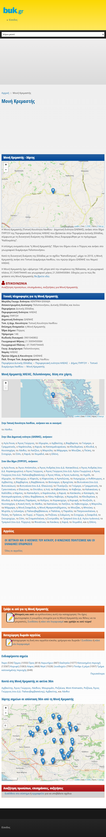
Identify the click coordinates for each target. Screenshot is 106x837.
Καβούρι (76, 489)
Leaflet (76, 226)
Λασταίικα (52, 503)
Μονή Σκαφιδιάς (27, 507)
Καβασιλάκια (61, 489)
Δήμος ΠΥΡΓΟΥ (79, 363)
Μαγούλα (47, 450)
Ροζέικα (52, 514)
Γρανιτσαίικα (9, 489)
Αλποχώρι (21, 478)
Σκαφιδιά (92, 514)
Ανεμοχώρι (79, 478)
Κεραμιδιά (72, 496)
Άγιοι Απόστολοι (27, 467)
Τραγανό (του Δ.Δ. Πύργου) (16, 521)
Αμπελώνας (63, 478)
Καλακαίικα (91, 489)
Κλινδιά (90, 446)
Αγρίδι (86, 474)
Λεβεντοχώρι (81, 503)
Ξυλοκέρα (18, 511)
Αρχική (5, 92)
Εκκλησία (64, 662)
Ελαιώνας (24, 489)
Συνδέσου (33, 621)
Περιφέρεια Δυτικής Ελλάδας (17, 363)
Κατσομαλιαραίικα (56, 446)
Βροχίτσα (68, 482)
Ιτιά (48, 489)
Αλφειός (34, 478)
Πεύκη (87, 450)
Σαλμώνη (65, 514)
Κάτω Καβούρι (56, 496)
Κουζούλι (87, 500)
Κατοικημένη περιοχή (88, 662)
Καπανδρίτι (33, 493)
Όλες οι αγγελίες (13, 550)
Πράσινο (17, 514)
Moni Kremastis (74, 687)
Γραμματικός (8, 446)
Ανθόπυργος (95, 478)
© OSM (87, 226)
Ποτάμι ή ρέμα (81, 666)
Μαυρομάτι (48, 687)
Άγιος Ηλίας (54, 474)
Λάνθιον (36, 687)
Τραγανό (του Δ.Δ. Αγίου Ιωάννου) (81, 518)
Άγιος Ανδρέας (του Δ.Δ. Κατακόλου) (59, 467)
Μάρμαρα (62, 450)
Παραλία (68, 511)
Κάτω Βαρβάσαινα (34, 496)
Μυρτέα (6, 511)
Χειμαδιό (39, 453)
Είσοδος (13, 19)
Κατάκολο (75, 493)
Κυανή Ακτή (24, 503)
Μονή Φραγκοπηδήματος (53, 507)
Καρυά (38, 446)
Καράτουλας (24, 446)
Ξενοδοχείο (60, 666)
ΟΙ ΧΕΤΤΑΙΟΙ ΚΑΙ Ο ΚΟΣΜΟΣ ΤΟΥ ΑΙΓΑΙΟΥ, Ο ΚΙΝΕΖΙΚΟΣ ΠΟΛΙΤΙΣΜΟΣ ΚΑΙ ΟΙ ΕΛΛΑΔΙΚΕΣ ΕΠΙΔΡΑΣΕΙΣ (50, 542)
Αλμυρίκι (43, 443)
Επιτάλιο (38, 489)
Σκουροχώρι (8, 518)
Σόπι (18, 453)
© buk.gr (100, 226)
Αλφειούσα (47, 478)
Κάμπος (19, 493)
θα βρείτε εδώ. (42, 276)
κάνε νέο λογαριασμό (52, 621)
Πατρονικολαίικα (86, 511)
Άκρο (4, 662)
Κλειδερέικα (76, 446)
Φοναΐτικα (39, 521)
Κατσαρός (89, 493)
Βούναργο (54, 482)
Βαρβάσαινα (37, 482)
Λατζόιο (35, 450)
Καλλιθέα (6, 493)
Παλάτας (55, 511)
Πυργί (29, 514)
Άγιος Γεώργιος (26, 443)
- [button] (6, 169)
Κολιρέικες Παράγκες (25, 500)
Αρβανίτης (57, 443)
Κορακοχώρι (59, 500)
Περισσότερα (97, 673)
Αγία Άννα (9, 443)
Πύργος (40, 514)
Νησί (43, 666)
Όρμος (17, 662)
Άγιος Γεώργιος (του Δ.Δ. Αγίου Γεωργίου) (68, 471)
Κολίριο (44, 500)
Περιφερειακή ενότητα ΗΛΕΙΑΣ (51, 363)
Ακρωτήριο (47, 662)
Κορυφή (74, 500)
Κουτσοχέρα (8, 450)
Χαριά (27, 453)
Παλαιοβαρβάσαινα (37, 511)
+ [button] (6, 165)
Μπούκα (87, 507)
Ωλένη (54, 453)
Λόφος (30, 666)
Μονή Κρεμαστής (35, 366)
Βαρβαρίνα (72, 443)
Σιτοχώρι (6, 453)
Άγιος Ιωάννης (71, 474)
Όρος (31, 662)
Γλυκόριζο (62, 485)
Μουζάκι (76, 450)
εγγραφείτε (38, 793)
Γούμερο (86, 443)
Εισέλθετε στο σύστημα (17, 793)
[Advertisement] (53, 62)
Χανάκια (54, 521)
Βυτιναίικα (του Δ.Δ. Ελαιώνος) (36, 485)
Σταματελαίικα (36, 518)
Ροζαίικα (60, 687)
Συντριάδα (53, 518)
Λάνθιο (8, 429)
